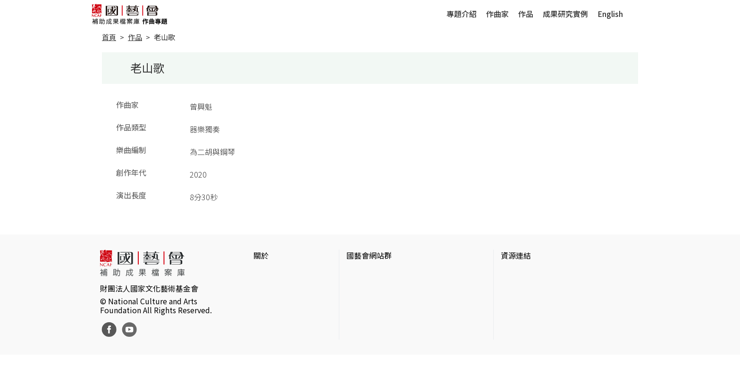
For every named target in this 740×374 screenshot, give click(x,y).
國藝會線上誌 (369, 289)
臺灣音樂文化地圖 (531, 319)
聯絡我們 (268, 304)
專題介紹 (461, 13)
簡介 (261, 274)
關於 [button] (261, 255)
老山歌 (164, 37)
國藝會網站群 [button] (369, 255)
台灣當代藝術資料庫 (535, 274)
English (610, 13)
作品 (525, 13)
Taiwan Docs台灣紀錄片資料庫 (552, 349)
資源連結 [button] (516, 255)
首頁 (109, 37)
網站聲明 (268, 289)
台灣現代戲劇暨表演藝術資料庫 (553, 334)
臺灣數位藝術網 (527, 304)
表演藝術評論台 (372, 304)
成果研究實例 (565, 13)
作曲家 (497, 13)
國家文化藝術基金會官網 (387, 274)
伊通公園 (516, 289)
